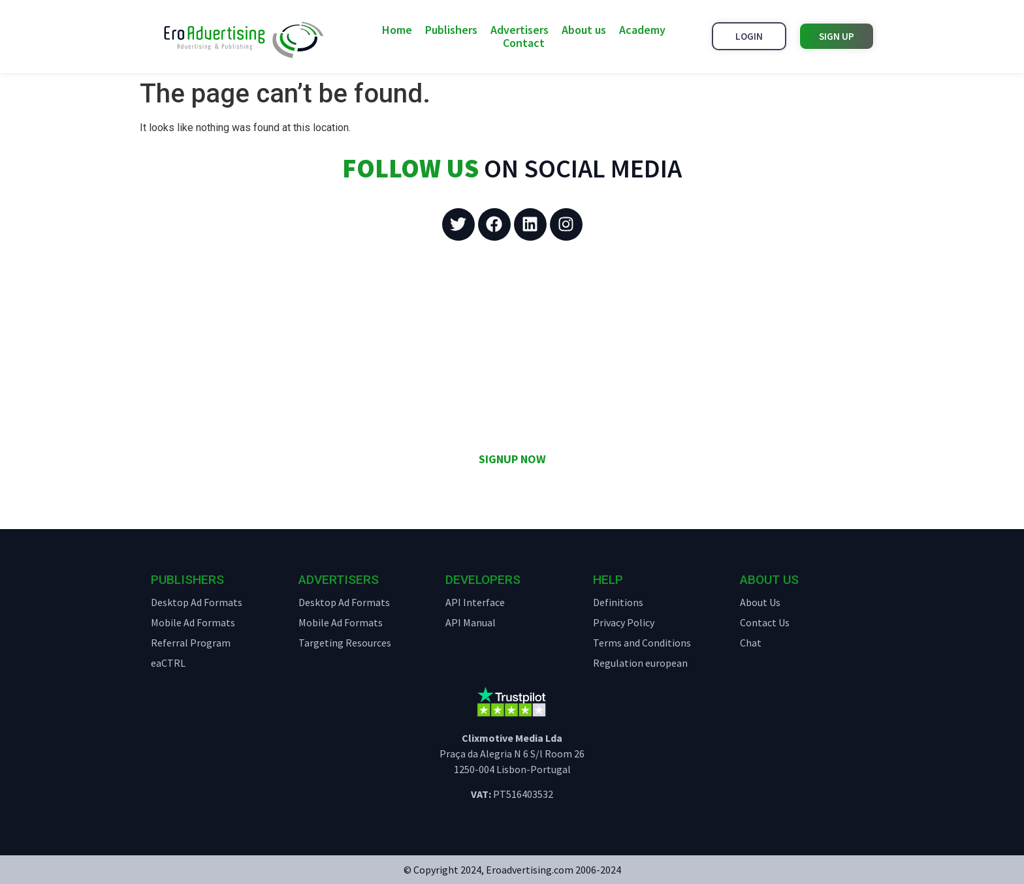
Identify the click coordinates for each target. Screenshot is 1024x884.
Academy (642, 30)
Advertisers (519, 30)
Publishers (451, 30)
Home (397, 30)
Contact (524, 43)
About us (584, 30)
